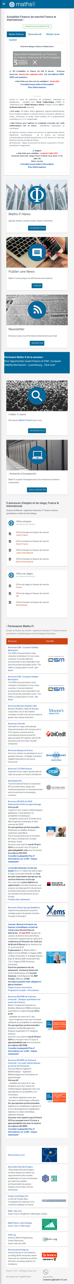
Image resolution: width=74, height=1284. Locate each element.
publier (37, 286)
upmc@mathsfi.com (17, 1042)
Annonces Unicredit (16, 724)
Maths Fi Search (26, 420)
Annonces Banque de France (20, 750)
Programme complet (17, 990)
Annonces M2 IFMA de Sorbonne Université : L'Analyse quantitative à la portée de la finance (24, 999)
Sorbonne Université (17, 107)
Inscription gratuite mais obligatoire (24, 982)
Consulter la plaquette (18, 856)
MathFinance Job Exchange (20, 1223)
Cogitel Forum (25, 1277)
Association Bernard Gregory (20, 1167)
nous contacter (37, 490)
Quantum (13, 40)
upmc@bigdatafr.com (18, 850)
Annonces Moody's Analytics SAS (22, 706)
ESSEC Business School (34, 105)
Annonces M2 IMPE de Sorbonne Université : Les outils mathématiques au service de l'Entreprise (24, 1063)
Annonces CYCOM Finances (20, 769)
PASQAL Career (53, 34)
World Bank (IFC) (15, 781)
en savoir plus (37, 228)
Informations (33, 990)
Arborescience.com (16, 1155)
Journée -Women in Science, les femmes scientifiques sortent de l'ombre (23, 927)
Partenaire (10, 357)
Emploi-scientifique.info (18, 1196)
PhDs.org (12, 1235)
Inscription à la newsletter (37, 26)
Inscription (37, 343)
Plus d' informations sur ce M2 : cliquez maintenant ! (22, 859)
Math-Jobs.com (15, 1211)
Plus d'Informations (37, 87)
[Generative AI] (34, 34)
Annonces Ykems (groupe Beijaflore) (24, 907)
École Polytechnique (45, 102)
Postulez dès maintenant (19, 899)
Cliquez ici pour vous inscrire (20, 987)
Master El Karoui (16, 34)
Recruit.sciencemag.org (18, 1250)
